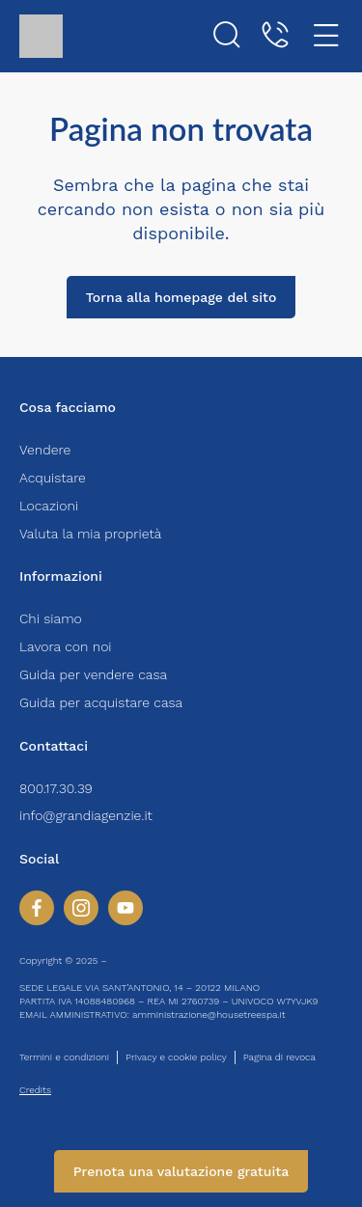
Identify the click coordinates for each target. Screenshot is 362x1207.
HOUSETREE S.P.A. (151, 960)
